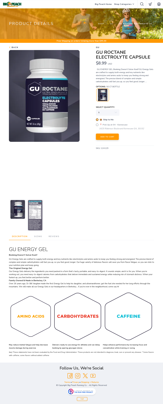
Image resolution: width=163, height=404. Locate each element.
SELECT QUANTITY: (105, 107)
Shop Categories (123, 4)
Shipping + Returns (90, 382)
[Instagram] (78, 376)
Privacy (75, 382)
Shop (101, 24)
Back (13, 47)
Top (82, 399)
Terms (67, 382)
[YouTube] (93, 376)
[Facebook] (70, 376)
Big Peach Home (103, 4)
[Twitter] (85, 376)
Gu (111, 24)
